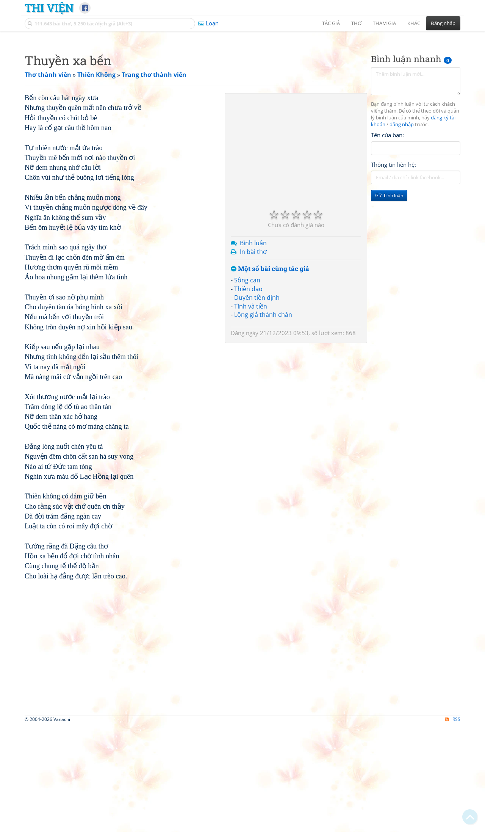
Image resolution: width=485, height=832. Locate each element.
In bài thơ (253, 358)
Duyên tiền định (257, 404)
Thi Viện (49, 7)
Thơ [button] (356, 23)
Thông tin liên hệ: (393, 270)
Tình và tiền (250, 412)
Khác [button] (413, 23)
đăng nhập (402, 230)
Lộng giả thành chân (263, 421)
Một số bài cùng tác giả (270, 375)
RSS (452, 825)
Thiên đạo (248, 395)
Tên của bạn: (387, 241)
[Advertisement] (242, 89)
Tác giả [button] (331, 23)
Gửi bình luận (389, 301)
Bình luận (253, 349)
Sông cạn (247, 386)
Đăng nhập (443, 23)
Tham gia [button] (384, 23)
